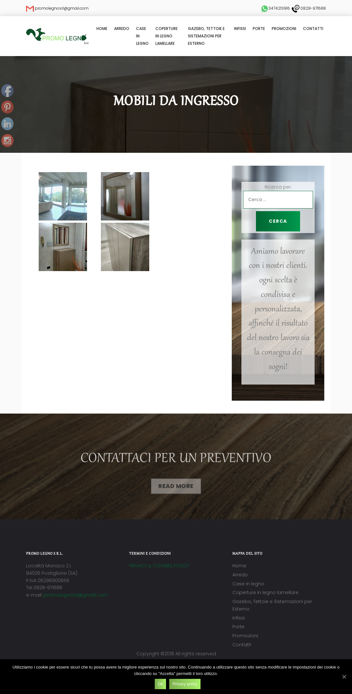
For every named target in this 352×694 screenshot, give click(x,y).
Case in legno (142, 36)
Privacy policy (184, 684)
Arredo (121, 28)
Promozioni (284, 28)
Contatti (313, 28)
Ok (160, 684)
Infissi (240, 28)
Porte (259, 28)
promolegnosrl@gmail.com (76, 595)
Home (101, 28)
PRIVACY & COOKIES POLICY (159, 565)
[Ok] (344, 676)
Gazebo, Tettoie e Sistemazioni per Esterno (206, 36)
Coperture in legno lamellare (166, 36)
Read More (176, 490)
